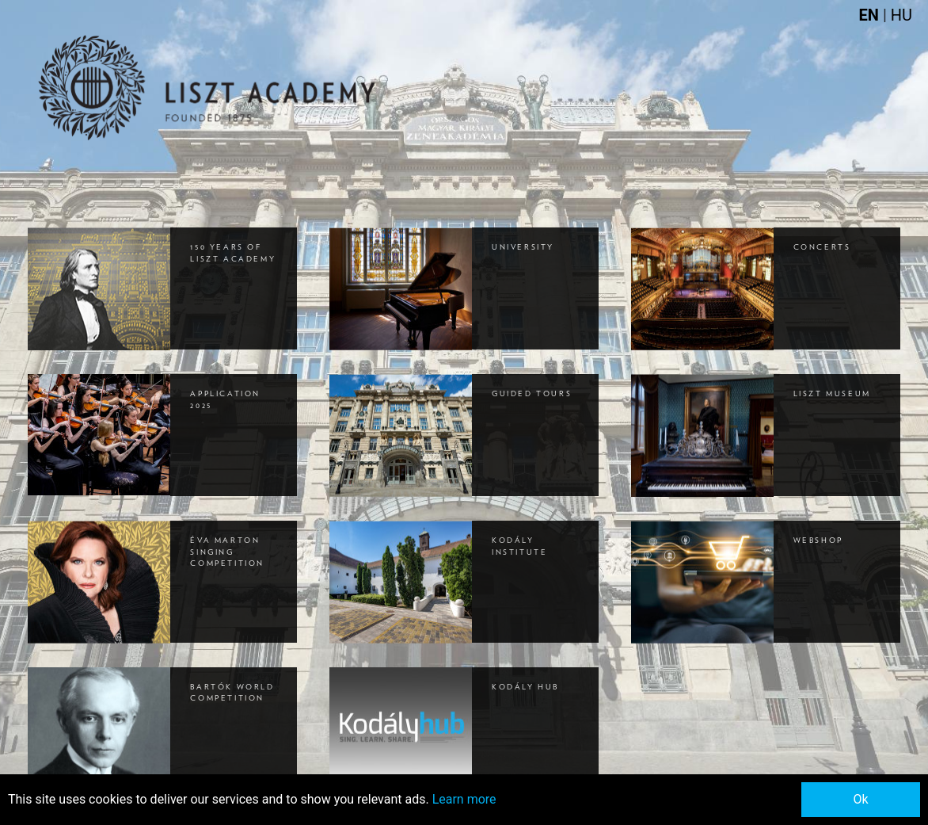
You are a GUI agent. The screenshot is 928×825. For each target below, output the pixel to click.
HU (901, 15)
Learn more (464, 799)
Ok (860, 799)
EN (871, 15)
